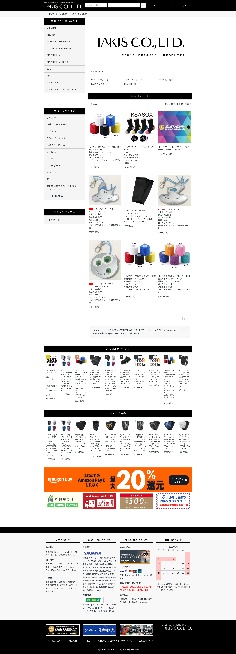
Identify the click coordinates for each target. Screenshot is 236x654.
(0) (182, 5)
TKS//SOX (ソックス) (99, 79)
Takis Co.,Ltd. (99, 71)
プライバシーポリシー (129, 640)
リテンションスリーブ (133, 79)
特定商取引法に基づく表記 (108, 640)
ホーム (90, 71)
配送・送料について (77, 640)
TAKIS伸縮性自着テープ (166, 79)
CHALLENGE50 (130, 84)
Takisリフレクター (98, 84)
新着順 (188, 103)
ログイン (170, 5)
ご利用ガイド (65, 220)
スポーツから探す (78, 14)
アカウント (156, 5)
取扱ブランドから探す (56, 14)
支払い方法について (60, 640)
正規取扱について (146, 640)
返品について (91, 640)
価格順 (179, 103)
